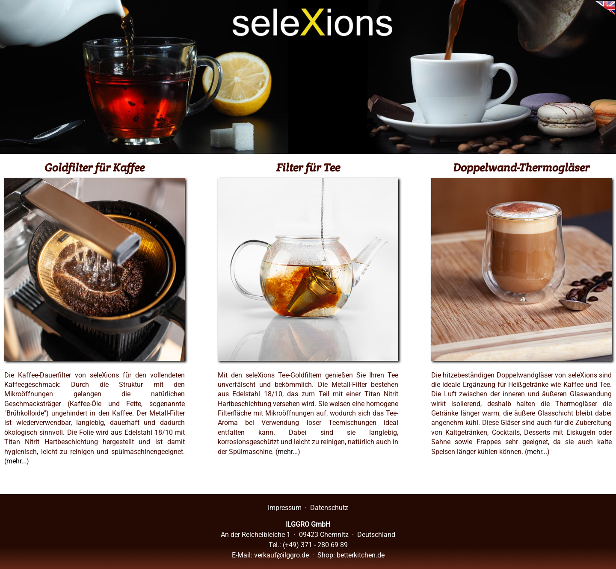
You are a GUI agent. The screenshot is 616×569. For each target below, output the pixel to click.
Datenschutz (329, 508)
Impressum (285, 508)
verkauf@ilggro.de (281, 555)
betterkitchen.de (361, 555)
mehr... (16, 461)
